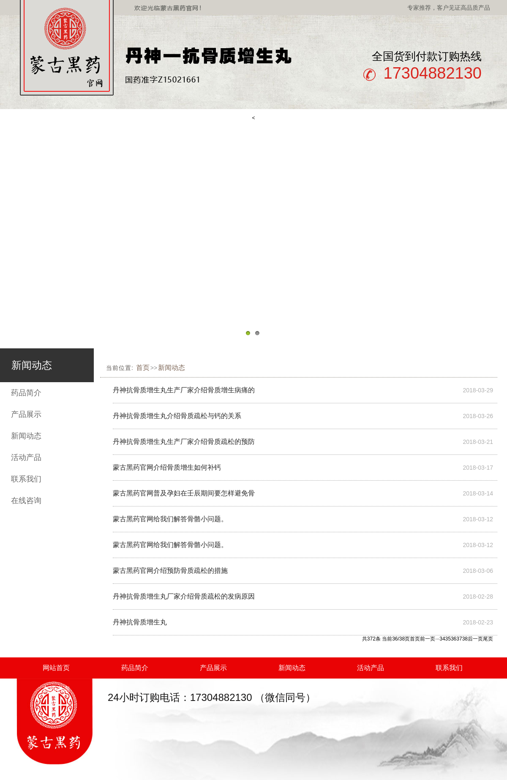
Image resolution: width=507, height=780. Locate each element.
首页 (143, 367)
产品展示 (26, 414)
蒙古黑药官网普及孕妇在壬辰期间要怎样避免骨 (184, 493)
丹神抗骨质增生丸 (140, 622)
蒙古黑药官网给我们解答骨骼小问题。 (170, 519)
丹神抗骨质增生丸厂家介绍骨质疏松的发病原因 (184, 596)
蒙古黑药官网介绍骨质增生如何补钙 (167, 467)
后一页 (475, 639)
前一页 (427, 639)
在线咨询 (26, 500)
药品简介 (26, 393)
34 (442, 639)
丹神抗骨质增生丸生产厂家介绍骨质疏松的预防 (184, 441)
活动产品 (26, 457)
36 (453, 639)
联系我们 (26, 479)
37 (459, 639)
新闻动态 (26, 436)
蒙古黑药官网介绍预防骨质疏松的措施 (170, 570)
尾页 (488, 639)
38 (465, 639)
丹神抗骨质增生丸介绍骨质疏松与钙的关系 (177, 415)
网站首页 (56, 667)
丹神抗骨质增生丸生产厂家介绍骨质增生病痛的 (184, 390)
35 (448, 639)
